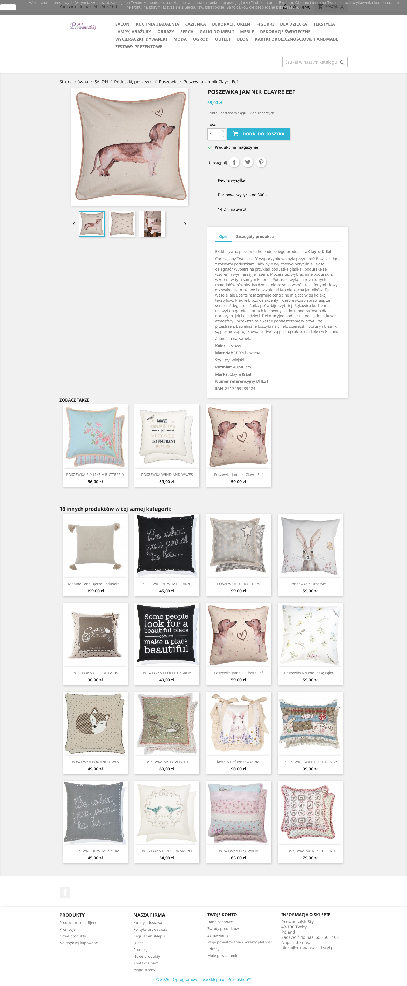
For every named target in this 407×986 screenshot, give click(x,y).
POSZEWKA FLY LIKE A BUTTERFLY (95, 474)
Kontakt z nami (146, 963)
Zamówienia (217, 935)
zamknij (8, 7)
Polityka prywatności (151, 929)
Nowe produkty (72, 936)
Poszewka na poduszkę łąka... (310, 672)
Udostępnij (234, 162)
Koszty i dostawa (147, 922)
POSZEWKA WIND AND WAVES (167, 474)
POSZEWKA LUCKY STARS (238, 583)
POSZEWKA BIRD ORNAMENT (167, 850)
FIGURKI (265, 24)
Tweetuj (247, 162)
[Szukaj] (315, 62)
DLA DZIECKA (293, 24)
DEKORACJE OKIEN (231, 24)
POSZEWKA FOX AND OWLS (95, 761)
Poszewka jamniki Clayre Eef (238, 474)
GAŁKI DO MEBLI (217, 32)
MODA (180, 39)
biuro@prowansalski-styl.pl (308, 947)
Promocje (67, 929)
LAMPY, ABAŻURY (133, 32)
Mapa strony (144, 969)
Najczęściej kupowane (78, 942)
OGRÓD (201, 39)
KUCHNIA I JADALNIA (157, 24)
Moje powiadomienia (225, 955)
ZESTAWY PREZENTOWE (138, 47)
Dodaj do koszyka (258, 134)
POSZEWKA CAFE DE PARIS (95, 672)
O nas (138, 942)
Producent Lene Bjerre (78, 922)
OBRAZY (165, 32)
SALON (122, 24)
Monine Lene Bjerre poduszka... (95, 583)
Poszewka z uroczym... (310, 583)
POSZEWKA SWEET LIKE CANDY (310, 761)
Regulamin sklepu (149, 936)
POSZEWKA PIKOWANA (238, 850)
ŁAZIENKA (195, 24)
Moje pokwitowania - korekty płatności (240, 942)
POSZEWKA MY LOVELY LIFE (167, 761)
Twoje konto (222, 915)
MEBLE (247, 32)
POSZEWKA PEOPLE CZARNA (167, 672)
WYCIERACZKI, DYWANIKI (141, 39)
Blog (243, 39)
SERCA (186, 32)
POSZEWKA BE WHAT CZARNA (167, 583)
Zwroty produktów (223, 928)
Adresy (213, 948)
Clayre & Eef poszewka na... (238, 761)
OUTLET (223, 39)
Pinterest (261, 162)
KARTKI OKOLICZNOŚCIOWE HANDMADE (296, 39)
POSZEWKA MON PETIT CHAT (310, 850)
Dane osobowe (220, 921)
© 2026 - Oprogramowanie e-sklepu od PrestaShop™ (203, 979)
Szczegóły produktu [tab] (255, 236)
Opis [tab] (223, 236)
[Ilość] (213, 134)
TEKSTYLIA (324, 24)
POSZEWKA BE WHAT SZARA (95, 850)
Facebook (65, 892)
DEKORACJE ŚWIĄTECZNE (285, 32)
